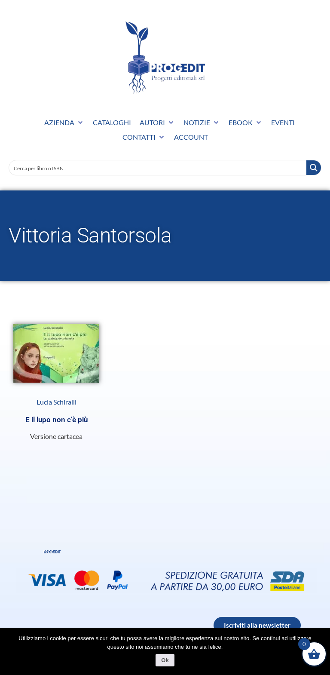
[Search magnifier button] (313, 167)
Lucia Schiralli (56, 402)
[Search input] (158, 167)
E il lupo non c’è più (56, 419)
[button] (64, 122)
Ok (164, 660)
